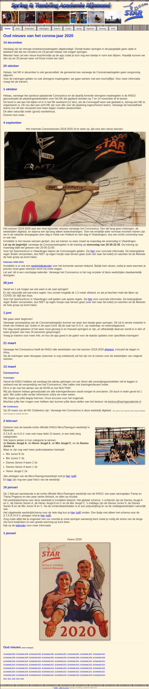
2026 (61, 688)
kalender (21, 525)
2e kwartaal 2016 (22, 671)
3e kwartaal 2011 (86, 661)
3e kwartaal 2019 (86, 675)
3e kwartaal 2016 (35, 671)
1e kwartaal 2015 (61, 668)
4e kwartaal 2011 (99, 661)
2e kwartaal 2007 (73, 654)
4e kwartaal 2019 (99, 675)
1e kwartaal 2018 (9, 675)
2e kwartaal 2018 (22, 675)
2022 (13, 678)
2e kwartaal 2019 (73, 675)
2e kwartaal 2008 (22, 657)
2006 (56, 688)
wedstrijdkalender (41, 265)
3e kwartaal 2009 (86, 657)
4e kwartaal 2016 (48, 671)
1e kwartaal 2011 (61, 661)
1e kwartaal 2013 (61, 664)
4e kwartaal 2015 (99, 668)
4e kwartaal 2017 (99, 671)
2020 (5, 678)
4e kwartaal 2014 (48, 668)
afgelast (109, 349)
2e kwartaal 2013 (73, 664)
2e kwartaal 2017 (73, 671)
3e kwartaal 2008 (35, 657)
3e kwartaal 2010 (35, 661)
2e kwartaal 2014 (22, 668)
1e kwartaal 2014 (9, 668)
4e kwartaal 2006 (48, 654)
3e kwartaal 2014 (35, 668)
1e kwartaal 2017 (61, 671)
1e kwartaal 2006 (9, 654)
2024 (22, 678)
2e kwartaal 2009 (73, 657)
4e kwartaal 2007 (99, 654)
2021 (9, 678)
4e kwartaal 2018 (48, 675)
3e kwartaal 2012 (35, 664)
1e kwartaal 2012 (9, 664)
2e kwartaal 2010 (22, 661)
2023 (17, 678)
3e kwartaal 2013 (86, 664)
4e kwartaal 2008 (48, 657)
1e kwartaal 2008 (9, 657)
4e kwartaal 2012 (48, 664)
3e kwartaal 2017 (86, 671)
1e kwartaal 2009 (61, 657)
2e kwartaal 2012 (22, 664)
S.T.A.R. (66, 688)
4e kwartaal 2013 (99, 664)
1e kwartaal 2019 (61, 675)
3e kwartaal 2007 (86, 654)
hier (92, 251)
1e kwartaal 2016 (9, 671)
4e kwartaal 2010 (48, 661)
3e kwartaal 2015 (86, 668)
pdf (73, 476)
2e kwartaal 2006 (22, 654)
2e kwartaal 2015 (73, 668)
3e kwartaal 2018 (35, 675)
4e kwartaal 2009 (99, 657)
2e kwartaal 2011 (73, 661)
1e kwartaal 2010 (9, 661)
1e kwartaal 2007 (61, 654)
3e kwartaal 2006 (35, 654)
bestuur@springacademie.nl (124, 401)
